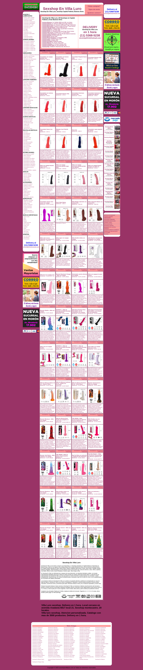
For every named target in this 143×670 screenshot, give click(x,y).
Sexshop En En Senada (69, 642)
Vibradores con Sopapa (29, 76)
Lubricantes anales (28, 20)
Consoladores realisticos (29, 47)
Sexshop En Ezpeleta (68, 643)
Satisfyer (26, 226)
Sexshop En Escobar (100, 642)
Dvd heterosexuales (28, 142)
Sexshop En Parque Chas (38, 661)
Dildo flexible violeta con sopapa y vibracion (62, 492)
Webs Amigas (71, 626)
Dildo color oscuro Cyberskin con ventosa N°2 (47, 238)
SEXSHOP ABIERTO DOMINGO (111, 229)
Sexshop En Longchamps (101, 653)
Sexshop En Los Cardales (54, 655)
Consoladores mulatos (29, 44)
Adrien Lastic (26, 216)
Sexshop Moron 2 (109, 201)
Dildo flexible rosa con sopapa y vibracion (94, 419)
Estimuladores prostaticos (29, 165)
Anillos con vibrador (28, 57)
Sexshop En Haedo (36, 648)
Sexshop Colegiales (47, 44)
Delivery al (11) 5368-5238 (31, 244)
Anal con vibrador (27, 174)
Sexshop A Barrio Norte (37, 653)
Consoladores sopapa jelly (29, 48)
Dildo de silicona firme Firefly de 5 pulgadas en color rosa (62, 420)
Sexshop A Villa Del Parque (54, 646)
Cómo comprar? (94, 6)
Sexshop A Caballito (68, 651)
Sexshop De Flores (36, 639)
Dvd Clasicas (26, 147)
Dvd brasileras (27, 134)
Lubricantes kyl (27, 27)
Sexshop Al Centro (84, 645)
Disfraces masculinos (28, 112)
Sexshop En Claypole (53, 639)
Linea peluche (27, 127)
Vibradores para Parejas (29, 56)
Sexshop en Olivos (68, 659)
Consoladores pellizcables (29, 45)
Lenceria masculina (28, 113)
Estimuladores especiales (29, 161)
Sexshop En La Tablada (85, 651)
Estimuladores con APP (29, 154)
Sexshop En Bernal (99, 632)
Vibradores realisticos (28, 72)
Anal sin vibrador (27, 176)
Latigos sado (26, 124)
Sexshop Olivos (46, 40)
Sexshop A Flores (99, 649)
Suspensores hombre (28, 115)
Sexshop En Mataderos (37, 656)
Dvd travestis (26, 150)
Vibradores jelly (27, 63)
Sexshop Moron (46, 36)
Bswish (25, 221)
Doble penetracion (28, 206)
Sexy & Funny (27, 229)
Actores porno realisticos (29, 41)
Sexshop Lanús (46, 39)
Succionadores (27, 157)
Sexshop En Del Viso (100, 640)
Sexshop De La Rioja (100, 636)
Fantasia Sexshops (84, 659)
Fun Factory (26, 232)
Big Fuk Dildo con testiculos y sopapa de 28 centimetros (79, 456)
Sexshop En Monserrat (69, 656)
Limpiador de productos (29, 19)
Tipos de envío (94, 9)
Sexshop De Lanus (68, 636)
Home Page (42, 50)
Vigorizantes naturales (29, 197)
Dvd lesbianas (27, 145)
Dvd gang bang (27, 139)
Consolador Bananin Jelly (94, 57)
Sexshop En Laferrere (53, 652)
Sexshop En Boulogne (69, 633)
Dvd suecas (26, 149)
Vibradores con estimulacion (30, 59)
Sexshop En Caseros (52, 636)
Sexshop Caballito (47, 28)
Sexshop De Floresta (68, 637)
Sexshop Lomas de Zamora (49, 33)
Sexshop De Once (99, 635)
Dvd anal (26, 131)
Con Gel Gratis (27, 236)
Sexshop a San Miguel (100, 646)
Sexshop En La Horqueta (53, 649)
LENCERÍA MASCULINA (110, 221)
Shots (25, 228)
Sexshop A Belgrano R (37, 652)
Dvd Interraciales (27, 143)
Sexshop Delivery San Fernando (87, 630)
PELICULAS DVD (108, 224)
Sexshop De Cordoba (68, 639)
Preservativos (27, 192)
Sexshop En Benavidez (100, 630)
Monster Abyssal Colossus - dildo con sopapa (95, 528)
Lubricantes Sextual (28, 37)
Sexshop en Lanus (84, 652)
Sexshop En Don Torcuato (54, 642)
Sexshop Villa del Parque (48, 27)
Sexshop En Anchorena (69, 627)
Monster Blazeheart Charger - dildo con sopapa (63, 275)
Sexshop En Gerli (36, 646)
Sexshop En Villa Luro (62, 9)
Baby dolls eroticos (28, 84)
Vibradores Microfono (28, 73)
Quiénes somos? (94, 13)
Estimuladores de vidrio (29, 159)
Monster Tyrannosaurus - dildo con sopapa (94, 383)
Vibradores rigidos (28, 67)
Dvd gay (25, 140)
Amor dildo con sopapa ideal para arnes (94, 347)
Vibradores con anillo (28, 200)
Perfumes (26, 35)
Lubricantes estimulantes (29, 23)
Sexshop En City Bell (52, 637)
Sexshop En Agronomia (85, 627)
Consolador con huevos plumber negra (62, 57)
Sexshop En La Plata (37, 651)
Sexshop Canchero (52, 643)
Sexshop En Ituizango (84, 648)
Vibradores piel (27, 64)
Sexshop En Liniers (68, 653)
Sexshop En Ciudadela (100, 637)
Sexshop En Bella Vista (69, 630)
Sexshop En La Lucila (84, 649)
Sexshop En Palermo (100, 659)
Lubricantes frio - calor (29, 24)
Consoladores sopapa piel (29, 50)
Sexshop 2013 (83, 653)
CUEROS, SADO (108, 222)
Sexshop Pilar (45, 46)
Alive (25, 218)
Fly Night (26, 29)
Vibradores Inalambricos (29, 66)
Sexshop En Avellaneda (100, 627)
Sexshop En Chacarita (37, 637)
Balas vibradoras (27, 155)
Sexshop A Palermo (99, 648)
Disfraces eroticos (28, 91)
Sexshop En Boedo (36, 633)
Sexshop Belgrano (47, 22)
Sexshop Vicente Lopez (48, 45)
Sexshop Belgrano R (84, 643)
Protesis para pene (28, 210)
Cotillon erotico (27, 188)
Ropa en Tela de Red (28, 100)
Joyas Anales (27, 177)
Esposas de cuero (28, 121)
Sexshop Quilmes (46, 35)
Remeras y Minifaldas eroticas (30, 97)
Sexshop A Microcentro (69, 649)
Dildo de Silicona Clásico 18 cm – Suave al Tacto (47, 383)
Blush (25, 219)
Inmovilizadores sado (28, 122)
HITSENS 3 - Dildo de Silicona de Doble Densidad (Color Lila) (63, 347)
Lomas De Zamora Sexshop (54, 656)
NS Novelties (26, 224)
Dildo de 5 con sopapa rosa (47, 274)
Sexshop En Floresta (68, 645)
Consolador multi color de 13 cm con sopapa (79, 492)
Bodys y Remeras (28, 109)
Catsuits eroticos (27, 87)
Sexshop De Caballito (37, 640)
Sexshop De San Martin (53, 633)
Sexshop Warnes (46, 42)
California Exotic (27, 222)
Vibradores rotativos (28, 75)
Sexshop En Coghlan (84, 639)
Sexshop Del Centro (52, 632)
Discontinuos (26, 237)
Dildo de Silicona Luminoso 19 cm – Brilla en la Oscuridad (63, 383)
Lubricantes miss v (28, 32)
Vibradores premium (28, 69)
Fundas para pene (28, 207)
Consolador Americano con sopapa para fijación (95, 93)
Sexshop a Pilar (51, 648)
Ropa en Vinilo (27, 98)
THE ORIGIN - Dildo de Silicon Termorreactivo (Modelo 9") (62, 456)
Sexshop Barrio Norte (47, 25)
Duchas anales (27, 173)
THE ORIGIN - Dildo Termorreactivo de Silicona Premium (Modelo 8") (79, 420)
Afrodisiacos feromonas (29, 186)
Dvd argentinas (27, 133)
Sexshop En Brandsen (84, 633)
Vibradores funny (27, 62)
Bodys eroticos (27, 85)
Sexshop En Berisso (68, 632)
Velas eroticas (27, 194)
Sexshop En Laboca (99, 651)
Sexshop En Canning (84, 635)
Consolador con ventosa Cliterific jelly (46, 93)
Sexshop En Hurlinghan (69, 648)
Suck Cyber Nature (61, 202)
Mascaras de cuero (28, 128)
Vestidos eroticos (27, 106)
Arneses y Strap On (28, 204)
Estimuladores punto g (29, 167)
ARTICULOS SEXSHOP (109, 215)
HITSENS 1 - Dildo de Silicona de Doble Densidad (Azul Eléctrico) (63, 311)
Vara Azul (74, 130)
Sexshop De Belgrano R (85, 640)
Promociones (26, 238)
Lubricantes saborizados (29, 33)
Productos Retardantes (29, 212)
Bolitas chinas (27, 203)
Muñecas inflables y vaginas (30, 170)
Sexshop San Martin (47, 41)
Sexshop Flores (46, 31)
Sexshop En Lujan (99, 655)
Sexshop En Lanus (99, 652)
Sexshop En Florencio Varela (101, 643)
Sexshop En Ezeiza (36, 643)
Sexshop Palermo (46, 23)
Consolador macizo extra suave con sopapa (46, 202)
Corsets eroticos (27, 90)
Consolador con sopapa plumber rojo (46, 57)
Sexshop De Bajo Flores (85, 642)
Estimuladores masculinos (29, 164)
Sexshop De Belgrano (37, 642)
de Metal (25, 168)
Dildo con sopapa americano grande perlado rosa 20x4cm (79, 166)
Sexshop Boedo (46, 30)
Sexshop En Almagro (52, 627)
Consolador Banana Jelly (62, 93)
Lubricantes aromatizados (29, 21)
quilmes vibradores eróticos (38, 655)
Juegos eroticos (27, 191)
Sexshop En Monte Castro (38, 659)
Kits (24, 213)
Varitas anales (27, 179)
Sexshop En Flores (36, 645)
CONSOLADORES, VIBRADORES (108, 217)
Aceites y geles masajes (29, 17)
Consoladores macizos (29, 42)
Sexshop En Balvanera (53, 629)
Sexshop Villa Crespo (47, 32)
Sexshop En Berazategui (37, 632)
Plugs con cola (27, 180)
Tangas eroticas (27, 101)
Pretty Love (26, 225)
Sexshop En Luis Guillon (69, 655)
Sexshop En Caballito (68, 635)
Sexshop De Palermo (53, 635)
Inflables (25, 209)
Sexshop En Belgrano (37, 630)
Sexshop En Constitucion (69, 640)
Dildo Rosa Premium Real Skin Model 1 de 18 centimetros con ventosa (78, 311)
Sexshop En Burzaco (37, 635)
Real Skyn (26, 30)
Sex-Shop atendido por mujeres (55, 645)
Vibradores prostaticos (29, 70)
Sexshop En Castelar (84, 636)
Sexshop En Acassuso (84, 629)
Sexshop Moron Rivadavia (49, 37)
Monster (25, 51)
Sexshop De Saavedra (100, 633)
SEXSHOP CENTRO (109, 225)
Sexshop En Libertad (52, 653)
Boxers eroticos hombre (29, 110)
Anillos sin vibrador (28, 201)
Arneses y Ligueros (28, 82)
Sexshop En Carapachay (38, 636)
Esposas (25, 189)
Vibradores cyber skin (28, 60)
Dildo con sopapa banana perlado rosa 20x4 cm (94, 166)
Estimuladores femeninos (29, 162)
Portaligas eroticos (28, 95)
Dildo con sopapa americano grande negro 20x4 (62, 166)
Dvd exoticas (26, 136)
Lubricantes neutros (28, 26)
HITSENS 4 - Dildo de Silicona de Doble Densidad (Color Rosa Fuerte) (79, 347)
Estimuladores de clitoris (29, 158)
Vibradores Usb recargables (30, 78)
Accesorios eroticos (28, 183)
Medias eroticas (27, 94)
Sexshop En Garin (99, 645)
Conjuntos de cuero (28, 119)
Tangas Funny (27, 104)
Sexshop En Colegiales (53, 640)
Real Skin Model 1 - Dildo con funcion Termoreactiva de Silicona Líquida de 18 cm (95, 455)
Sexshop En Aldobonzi (37, 627)
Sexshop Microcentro (47, 26)
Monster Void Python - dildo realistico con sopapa (47, 456)
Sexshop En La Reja (52, 651)
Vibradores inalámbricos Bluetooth (31, 54)
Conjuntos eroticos (28, 88)
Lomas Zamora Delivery (85, 655)
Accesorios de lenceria (29, 81)
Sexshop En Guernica (84, 646)
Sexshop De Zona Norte (85, 632)
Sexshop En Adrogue (37, 629)
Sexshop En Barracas (100, 629)
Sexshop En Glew (68, 646)
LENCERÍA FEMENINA (109, 219)
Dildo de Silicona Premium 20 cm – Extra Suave (79, 383)
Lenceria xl (26, 92)
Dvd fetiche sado (27, 137)
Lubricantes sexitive (28, 36)
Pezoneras (26, 195)
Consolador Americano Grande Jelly (78, 93)
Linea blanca (26, 125)
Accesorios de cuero (28, 118)
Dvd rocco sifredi (27, 146)
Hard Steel (26, 231)
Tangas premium (27, 103)
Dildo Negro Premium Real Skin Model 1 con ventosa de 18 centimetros (95, 311)
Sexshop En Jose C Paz (37, 649)
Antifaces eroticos (28, 185)
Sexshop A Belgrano (68, 652)
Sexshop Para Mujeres (109, 192)
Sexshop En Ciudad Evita (85, 637)
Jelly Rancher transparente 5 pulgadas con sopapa (95, 238)
